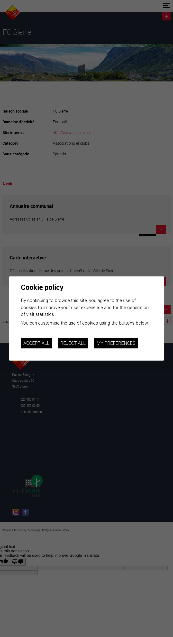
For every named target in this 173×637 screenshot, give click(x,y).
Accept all (36, 343)
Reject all (73, 343)
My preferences (116, 343)
